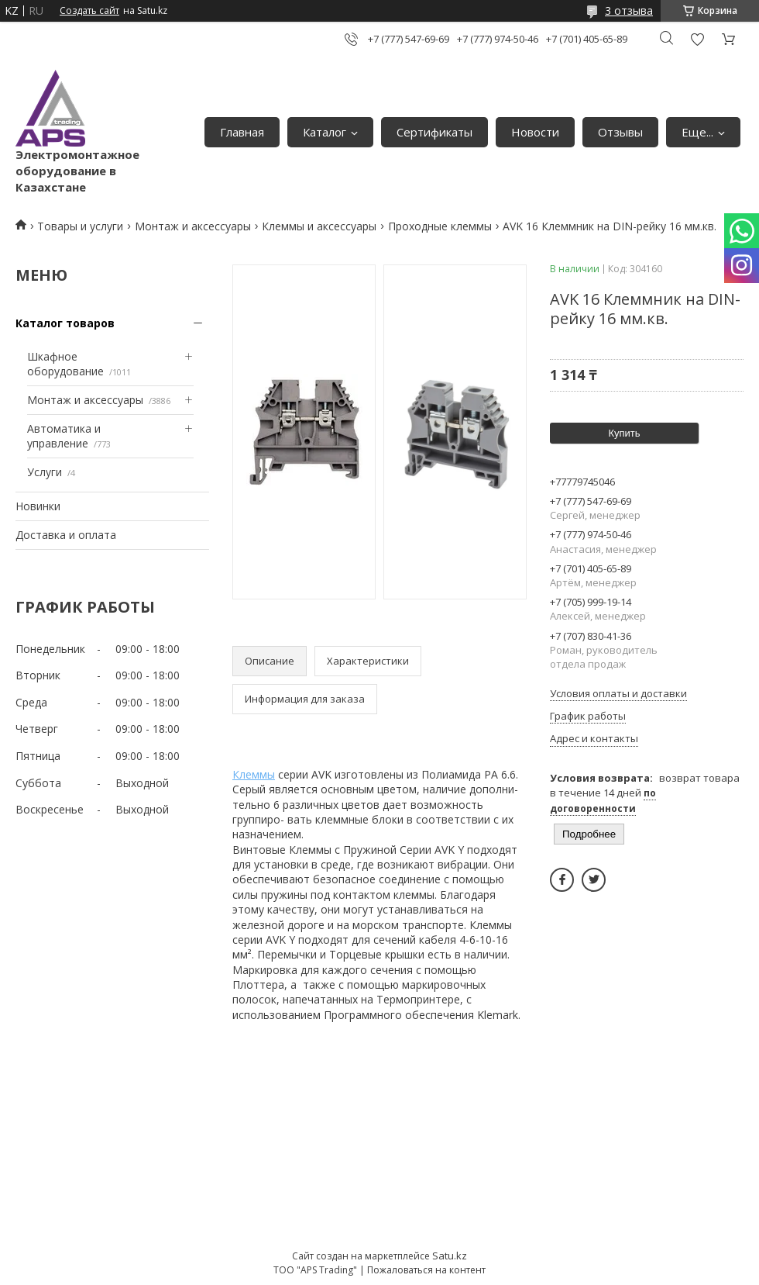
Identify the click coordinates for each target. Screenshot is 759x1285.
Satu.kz (449, 1256)
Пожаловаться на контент (426, 1269)
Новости (535, 132)
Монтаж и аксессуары (193, 226)
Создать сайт (89, 10)
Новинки (37, 506)
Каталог (324, 132)
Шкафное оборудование (65, 364)
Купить (624, 433)
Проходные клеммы (440, 226)
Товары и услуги (80, 226)
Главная (242, 132)
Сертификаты (434, 132)
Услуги (44, 472)
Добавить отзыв (697, 39)
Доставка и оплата (65, 534)
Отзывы (620, 132)
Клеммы (253, 774)
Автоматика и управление (64, 436)
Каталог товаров (65, 323)
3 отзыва (629, 10)
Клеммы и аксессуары (319, 226)
